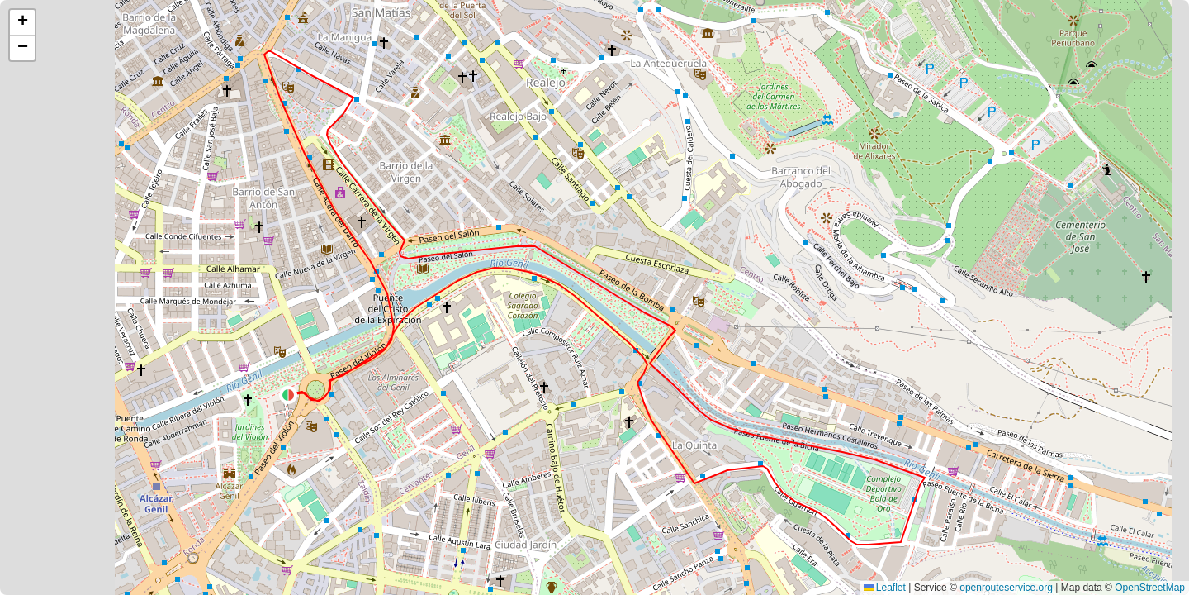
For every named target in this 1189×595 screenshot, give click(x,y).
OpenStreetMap (1150, 587)
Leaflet (885, 587)
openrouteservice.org (1006, 587)
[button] (288, 395)
